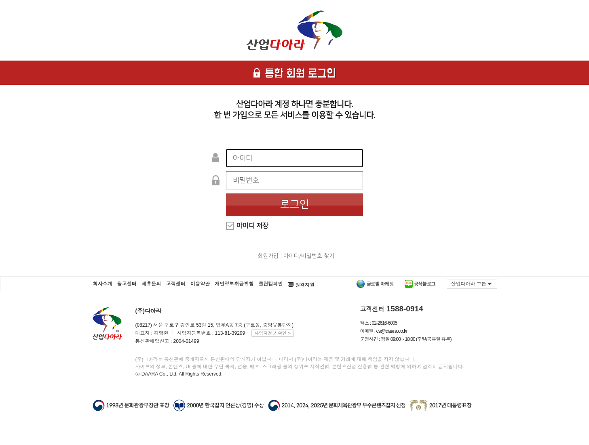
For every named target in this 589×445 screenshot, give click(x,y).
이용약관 (200, 284)
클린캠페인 (271, 284)
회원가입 (268, 256)
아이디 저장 (252, 225)
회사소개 (102, 284)
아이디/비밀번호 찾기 (308, 256)
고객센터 (176, 284)
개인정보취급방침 (234, 284)
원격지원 (301, 282)
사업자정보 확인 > (272, 333)
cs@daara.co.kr (391, 331)
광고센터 (127, 284)
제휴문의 (151, 284)
